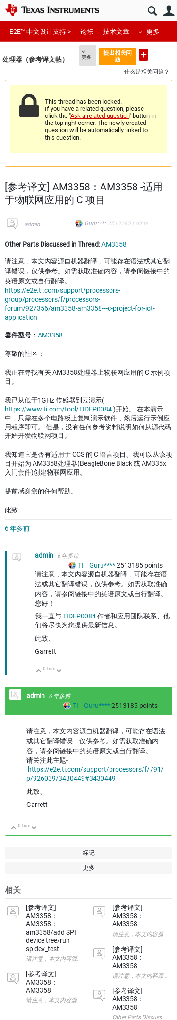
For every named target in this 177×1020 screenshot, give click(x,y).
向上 (39, 671)
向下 (59, 671)
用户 (168, 11)
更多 (153, 31)
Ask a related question (99, 115)
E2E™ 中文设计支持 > (40, 31)
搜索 (152, 11)
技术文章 (116, 31)
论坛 (86, 31)
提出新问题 (143, 55)
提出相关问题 (117, 55)
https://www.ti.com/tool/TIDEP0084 (58, 409)
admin (32, 224)
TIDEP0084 (79, 616)
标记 (89, 852)
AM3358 (113, 244)
